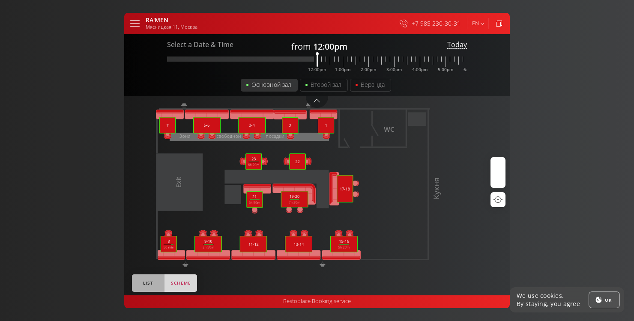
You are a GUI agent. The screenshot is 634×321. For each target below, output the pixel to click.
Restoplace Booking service (317, 301)
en (475, 23)
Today (457, 45)
